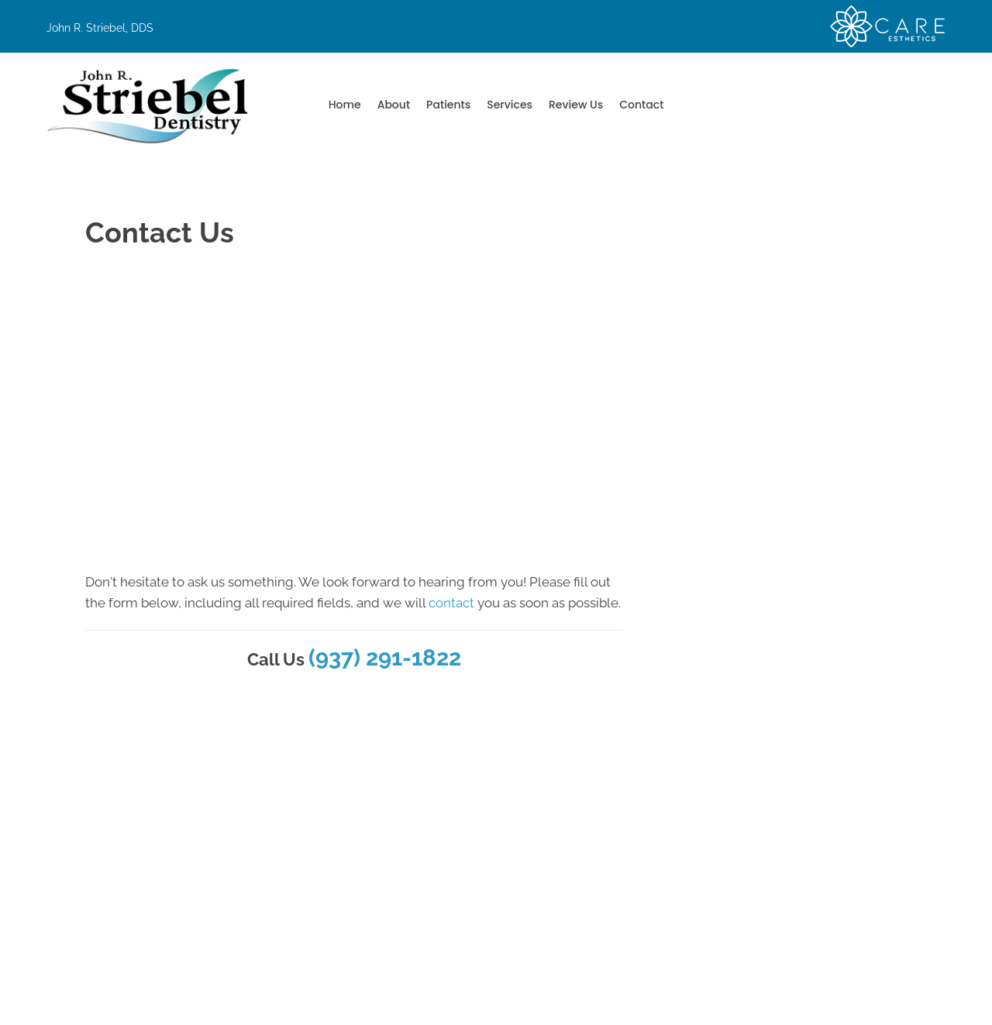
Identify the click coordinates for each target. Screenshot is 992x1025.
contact (451, 603)
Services (509, 104)
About (393, 104)
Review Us (576, 104)
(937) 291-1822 (384, 658)
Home (345, 104)
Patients (448, 104)
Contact (641, 104)
